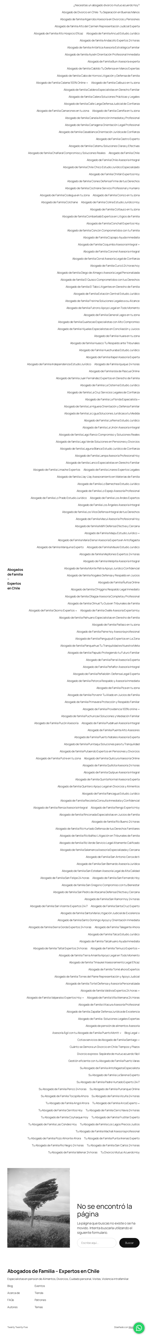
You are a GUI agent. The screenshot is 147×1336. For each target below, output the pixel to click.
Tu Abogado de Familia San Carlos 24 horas (113, 1145)
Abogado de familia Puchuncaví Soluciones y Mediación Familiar (100, 716)
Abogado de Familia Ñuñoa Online (119, 582)
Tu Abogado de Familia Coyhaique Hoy (64, 1117)
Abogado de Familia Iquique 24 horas (117, 364)
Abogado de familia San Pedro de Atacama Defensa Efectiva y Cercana (96, 892)
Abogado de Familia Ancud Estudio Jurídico (113, 33)
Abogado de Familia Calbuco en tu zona (115, 82)
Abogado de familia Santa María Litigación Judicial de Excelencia (100, 913)
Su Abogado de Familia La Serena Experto (114, 1075)
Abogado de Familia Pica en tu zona (118, 688)
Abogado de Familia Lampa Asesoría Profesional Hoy (107, 455)
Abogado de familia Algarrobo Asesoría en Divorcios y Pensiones (100, 19)
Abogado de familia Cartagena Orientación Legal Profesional (102, 125)
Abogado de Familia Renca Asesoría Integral (60, 807)
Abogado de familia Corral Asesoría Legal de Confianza (106, 258)
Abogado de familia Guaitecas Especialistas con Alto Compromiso (99, 322)
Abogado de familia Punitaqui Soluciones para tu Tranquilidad (102, 744)
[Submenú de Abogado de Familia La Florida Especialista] (139, 399)
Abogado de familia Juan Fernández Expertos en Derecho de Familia (98, 378)
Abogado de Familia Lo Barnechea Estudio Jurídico (108, 484)
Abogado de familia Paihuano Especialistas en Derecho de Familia (99, 617)
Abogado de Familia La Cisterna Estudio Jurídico (110, 385)
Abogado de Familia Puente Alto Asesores (114, 730)
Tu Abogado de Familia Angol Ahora (67, 1103)
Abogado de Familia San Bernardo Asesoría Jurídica (108, 864)
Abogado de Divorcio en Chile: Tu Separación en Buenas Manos (101, 12)
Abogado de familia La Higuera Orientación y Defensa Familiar (102, 406)
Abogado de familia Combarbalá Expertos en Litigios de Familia (101, 216)
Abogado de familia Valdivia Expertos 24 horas (109, 990)
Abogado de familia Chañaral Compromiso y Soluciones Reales (66, 153)
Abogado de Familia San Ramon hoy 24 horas (112, 899)
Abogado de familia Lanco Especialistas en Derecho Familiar (103, 462)
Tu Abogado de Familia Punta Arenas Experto (112, 1138)
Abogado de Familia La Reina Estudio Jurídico (112, 420)
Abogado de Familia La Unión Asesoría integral (111, 427)
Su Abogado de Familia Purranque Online (115, 1089)
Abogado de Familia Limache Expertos (56, 469)
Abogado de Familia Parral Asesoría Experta (113, 660)
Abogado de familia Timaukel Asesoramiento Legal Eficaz (104, 962)
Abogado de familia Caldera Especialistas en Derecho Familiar (102, 89)
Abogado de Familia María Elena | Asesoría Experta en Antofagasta (99, 540)
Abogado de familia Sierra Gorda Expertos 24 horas (60, 927)
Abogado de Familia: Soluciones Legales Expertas (109, 1019)
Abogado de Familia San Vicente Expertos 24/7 (59, 906)
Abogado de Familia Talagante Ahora (117, 927)
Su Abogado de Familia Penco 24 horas (62, 1089)
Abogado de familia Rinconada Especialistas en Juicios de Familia (99, 814)
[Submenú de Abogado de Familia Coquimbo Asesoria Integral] (139, 244)
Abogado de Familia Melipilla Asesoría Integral (111, 561)
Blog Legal (131, 1033)
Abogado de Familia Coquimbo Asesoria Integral (107, 244)
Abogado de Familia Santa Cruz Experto (115, 906)
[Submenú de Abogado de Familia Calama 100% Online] (87, 83)
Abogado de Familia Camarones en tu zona (63, 111)
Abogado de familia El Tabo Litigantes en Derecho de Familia (103, 286)
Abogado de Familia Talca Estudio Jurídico (114, 934)
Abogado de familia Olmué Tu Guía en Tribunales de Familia (104, 603)
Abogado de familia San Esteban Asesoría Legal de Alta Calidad (101, 871)
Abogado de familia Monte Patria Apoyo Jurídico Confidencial (102, 568)
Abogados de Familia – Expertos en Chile (53, 1271)
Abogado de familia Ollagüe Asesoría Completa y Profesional (102, 596)
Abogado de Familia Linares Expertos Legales (112, 469)
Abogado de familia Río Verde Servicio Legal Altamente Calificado (99, 843)
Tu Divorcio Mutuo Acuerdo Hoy (120, 1152)
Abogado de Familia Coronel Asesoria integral (111, 251)
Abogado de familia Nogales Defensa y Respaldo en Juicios (103, 575)
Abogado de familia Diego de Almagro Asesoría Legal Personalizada (98, 272)
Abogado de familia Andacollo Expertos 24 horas (110, 40)
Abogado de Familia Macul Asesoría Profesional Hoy (108, 519)
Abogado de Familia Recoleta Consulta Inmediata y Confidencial (100, 800)
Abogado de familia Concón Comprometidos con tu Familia (103, 230)
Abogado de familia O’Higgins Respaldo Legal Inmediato (105, 589)
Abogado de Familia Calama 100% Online (61, 82)
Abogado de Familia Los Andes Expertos (115, 498)
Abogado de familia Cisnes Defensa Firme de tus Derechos (103, 181)
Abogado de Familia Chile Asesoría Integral (113, 160)
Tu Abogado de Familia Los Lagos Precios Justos (110, 1124)
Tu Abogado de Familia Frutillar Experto (115, 1117)
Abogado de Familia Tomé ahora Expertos (114, 969)
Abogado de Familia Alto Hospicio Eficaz (58, 33)
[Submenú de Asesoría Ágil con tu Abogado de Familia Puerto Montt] (120, 1033)
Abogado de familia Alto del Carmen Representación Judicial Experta (97, 26)
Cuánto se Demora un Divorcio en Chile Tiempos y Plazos (105, 1047)
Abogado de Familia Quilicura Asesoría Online (112, 758)
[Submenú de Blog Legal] (139, 1033)
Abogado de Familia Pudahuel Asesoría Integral (111, 723)
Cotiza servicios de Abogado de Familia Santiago (107, 1040)
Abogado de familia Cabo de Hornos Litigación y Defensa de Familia (98, 75)
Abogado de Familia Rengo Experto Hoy (115, 807)
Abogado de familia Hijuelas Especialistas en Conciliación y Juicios (99, 329)
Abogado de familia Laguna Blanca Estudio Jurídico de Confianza (100, 448)
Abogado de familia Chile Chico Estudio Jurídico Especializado (101, 167)
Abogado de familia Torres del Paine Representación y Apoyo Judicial (97, 976)
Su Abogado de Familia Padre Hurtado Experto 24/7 (108, 1082)
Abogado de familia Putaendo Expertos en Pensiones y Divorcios (100, 751)
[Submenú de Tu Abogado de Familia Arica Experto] (139, 1103)
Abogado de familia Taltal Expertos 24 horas (60, 948)
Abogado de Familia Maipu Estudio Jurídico (110, 533)
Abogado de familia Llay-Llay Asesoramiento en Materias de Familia (98, 476)
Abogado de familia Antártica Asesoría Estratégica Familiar (103, 47)
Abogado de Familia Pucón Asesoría (56, 723)
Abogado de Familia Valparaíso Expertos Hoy (54, 997)
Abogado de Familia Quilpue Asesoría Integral (112, 772)
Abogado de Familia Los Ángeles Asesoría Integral (109, 505)
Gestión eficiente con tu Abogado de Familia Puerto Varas (104, 1061)
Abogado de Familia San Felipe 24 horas (64, 878)
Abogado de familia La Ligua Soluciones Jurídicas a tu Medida (102, 413)
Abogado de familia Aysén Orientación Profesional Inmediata (102, 54)
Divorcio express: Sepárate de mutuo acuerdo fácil (108, 1054)
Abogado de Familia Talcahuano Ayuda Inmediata (109, 941)
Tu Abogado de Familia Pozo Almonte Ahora (54, 1138)
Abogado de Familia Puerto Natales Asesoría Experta (107, 737)
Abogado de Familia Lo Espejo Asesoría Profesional (108, 491)
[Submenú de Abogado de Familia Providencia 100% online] (139, 709)
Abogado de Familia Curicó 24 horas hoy (115, 265)
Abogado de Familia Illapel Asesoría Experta (113, 357)
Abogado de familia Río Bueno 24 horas (116, 821)
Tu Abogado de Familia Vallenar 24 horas (72, 1152)
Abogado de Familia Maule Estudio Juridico (113, 547)
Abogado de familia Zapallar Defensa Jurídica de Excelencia (103, 1011)
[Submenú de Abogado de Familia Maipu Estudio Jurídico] (139, 533)
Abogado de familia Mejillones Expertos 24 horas (109, 554)
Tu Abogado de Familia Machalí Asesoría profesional (108, 1131)
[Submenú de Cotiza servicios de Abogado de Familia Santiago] (139, 1040)
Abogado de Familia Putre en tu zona (58, 758)
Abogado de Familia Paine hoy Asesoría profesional (108, 631)
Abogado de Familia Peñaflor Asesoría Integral (111, 667)
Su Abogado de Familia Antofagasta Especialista (110, 1068)
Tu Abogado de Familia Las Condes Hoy (52, 1124)
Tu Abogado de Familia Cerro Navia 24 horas (113, 1110)
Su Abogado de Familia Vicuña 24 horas (116, 1096)
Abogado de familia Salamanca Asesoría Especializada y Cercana (100, 850)
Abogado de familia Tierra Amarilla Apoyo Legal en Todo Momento (99, 955)
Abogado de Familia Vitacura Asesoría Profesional (109, 1004)
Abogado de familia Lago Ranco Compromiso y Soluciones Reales (99, 434)
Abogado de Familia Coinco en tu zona (116, 195)
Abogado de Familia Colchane (59, 202)
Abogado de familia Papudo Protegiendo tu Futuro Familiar (104, 652)
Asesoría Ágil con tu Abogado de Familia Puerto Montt (85, 1033)
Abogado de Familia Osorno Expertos (52, 610)
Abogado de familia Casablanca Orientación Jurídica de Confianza (99, 132)
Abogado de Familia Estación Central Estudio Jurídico (107, 294)
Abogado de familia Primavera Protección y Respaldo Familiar (102, 702)
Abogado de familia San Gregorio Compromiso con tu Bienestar (101, 885)
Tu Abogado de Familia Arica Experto (114, 1103)
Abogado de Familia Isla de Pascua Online (114, 371)
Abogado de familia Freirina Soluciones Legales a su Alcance (102, 301)
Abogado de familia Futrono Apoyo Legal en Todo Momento (103, 308)
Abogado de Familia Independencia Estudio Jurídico (59, 364)
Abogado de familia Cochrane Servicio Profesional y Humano (102, 188)
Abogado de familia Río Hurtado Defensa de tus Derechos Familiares (97, 828)
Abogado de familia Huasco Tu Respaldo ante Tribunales (105, 343)
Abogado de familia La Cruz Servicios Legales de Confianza (103, 392)
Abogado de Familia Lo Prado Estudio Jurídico (59, 498)
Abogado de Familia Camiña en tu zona (116, 111)
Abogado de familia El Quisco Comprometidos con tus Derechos (100, 279)
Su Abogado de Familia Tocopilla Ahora (64, 1096)
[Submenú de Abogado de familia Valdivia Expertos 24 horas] (139, 990)
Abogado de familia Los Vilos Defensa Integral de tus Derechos (101, 512)
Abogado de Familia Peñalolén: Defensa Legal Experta (106, 674)
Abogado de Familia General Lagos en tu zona (112, 315)
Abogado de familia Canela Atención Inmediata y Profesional (102, 118)
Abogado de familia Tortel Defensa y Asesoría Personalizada (103, 983)
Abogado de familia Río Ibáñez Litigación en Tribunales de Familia (100, 835)
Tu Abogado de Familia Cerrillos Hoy (60, 1110)
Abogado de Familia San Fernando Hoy (116, 878)
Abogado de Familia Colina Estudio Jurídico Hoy (110, 202)
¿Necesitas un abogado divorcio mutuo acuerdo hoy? (107, 5)
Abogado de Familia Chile (124, 153)
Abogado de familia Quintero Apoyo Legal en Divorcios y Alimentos (99, 786)
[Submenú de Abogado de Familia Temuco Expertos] (139, 948)
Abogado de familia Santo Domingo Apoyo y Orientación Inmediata (99, 920)
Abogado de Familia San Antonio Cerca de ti (113, 857)
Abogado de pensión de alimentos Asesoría (113, 1026)
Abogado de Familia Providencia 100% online (110, 709)
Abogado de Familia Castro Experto (118, 139)
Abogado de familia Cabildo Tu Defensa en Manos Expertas (103, 68)
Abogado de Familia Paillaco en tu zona (116, 624)
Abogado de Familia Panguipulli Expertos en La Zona (107, 638)
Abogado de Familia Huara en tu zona (117, 336)
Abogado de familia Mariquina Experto (60, 547)
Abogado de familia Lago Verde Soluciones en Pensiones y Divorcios (98, 441)
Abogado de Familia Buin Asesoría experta (114, 61)
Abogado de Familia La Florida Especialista (111, 399)
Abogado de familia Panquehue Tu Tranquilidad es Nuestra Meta (100, 645)
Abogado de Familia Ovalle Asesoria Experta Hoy (110, 610)
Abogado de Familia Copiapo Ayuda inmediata (111, 237)
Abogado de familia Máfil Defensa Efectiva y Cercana (107, 526)
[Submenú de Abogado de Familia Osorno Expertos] (76, 610)
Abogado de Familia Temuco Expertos (114, 948)
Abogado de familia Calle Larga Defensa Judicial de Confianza (102, 104)
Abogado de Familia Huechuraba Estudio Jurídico (109, 350)
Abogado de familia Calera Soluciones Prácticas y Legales (104, 97)
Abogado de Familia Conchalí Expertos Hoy (113, 223)
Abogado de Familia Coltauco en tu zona (115, 209)
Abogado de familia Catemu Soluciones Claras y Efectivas (104, 146)
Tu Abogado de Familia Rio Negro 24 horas (58, 1145)
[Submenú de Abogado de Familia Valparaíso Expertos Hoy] (83, 997)
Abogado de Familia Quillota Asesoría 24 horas (111, 765)
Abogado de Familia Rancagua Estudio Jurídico (111, 793)
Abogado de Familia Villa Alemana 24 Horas (113, 997)
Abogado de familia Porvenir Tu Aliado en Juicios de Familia (104, 695)
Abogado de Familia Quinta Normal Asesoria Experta (107, 779)
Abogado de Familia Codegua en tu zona (64, 195)
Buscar (129, 1243)
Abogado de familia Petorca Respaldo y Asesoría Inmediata (103, 681)
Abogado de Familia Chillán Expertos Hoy (114, 174)
